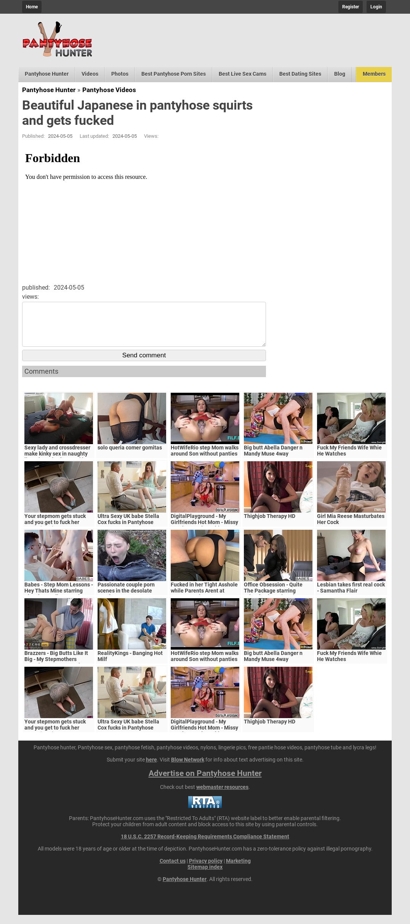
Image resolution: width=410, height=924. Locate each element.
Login (376, 7)
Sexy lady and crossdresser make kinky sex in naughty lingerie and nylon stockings (58, 463)
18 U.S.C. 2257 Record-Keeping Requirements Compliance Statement (205, 846)
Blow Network (187, 769)
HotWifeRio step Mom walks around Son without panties (205, 460)
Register (350, 7)
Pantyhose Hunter (47, 74)
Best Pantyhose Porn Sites (173, 74)
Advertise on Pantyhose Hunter (205, 782)
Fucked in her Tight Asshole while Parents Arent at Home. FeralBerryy (204, 600)
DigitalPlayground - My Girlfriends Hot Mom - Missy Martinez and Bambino (204, 531)
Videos (90, 74)
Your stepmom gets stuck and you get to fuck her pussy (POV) (55, 531)
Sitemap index (205, 876)
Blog (339, 74)
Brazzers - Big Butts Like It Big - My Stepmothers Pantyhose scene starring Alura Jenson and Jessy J (56, 671)
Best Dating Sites (300, 74)
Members (374, 74)
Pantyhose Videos (109, 90)
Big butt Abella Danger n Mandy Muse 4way (273, 460)
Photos (119, 74)
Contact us (173, 870)
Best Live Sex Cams (242, 74)
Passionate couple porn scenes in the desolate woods (126, 600)
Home (32, 7)
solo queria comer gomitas (130, 457)
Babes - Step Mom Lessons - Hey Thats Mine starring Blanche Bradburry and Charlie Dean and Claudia (58, 603)
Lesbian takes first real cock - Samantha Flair (351, 597)
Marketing (238, 870)
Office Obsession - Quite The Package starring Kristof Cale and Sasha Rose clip (278, 603)
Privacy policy (206, 870)
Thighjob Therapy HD (269, 525)
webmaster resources (222, 796)
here (151, 769)
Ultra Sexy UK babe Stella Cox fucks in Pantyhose (128, 528)
